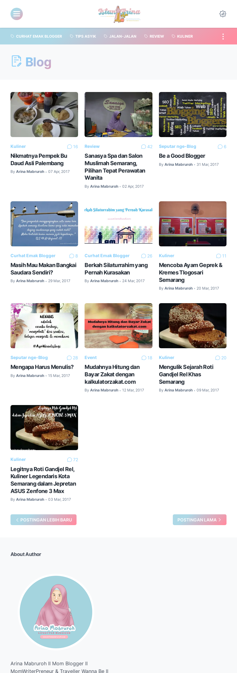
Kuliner (18, 146)
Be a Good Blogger (182, 156)
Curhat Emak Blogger (33, 255)
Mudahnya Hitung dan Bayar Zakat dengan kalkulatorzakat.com (112, 374)
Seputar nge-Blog (177, 146)
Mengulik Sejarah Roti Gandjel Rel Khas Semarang (186, 374)
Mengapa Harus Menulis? (42, 367)
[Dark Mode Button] (223, 14)
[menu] (16, 14)
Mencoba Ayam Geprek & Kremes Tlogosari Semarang (190, 272)
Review (92, 146)
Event (91, 357)
